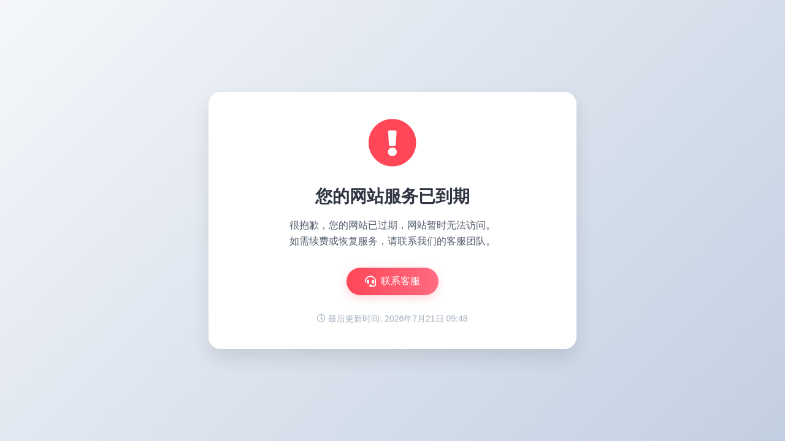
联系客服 (392, 281)
